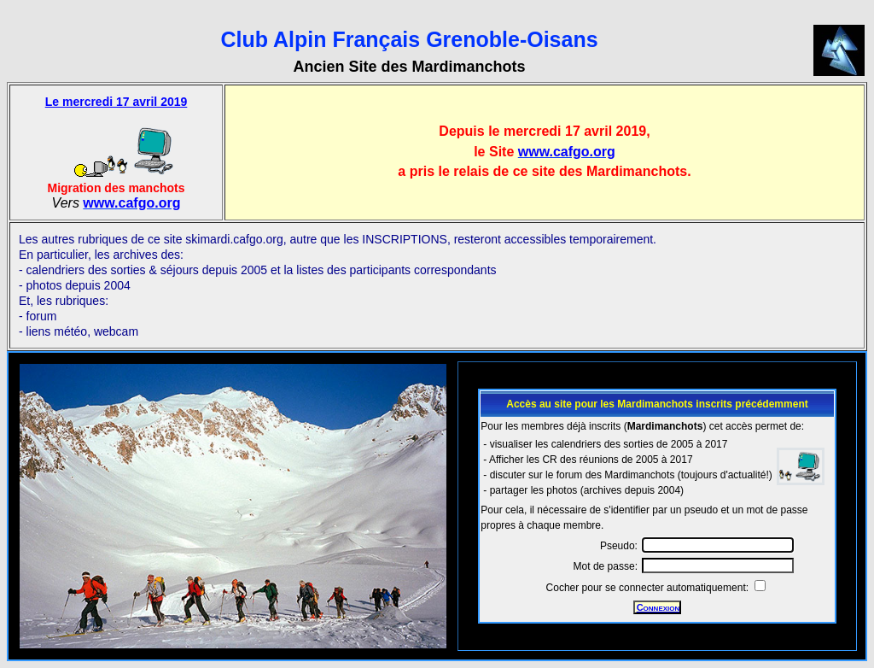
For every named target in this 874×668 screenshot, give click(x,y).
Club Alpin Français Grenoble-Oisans (408, 39)
